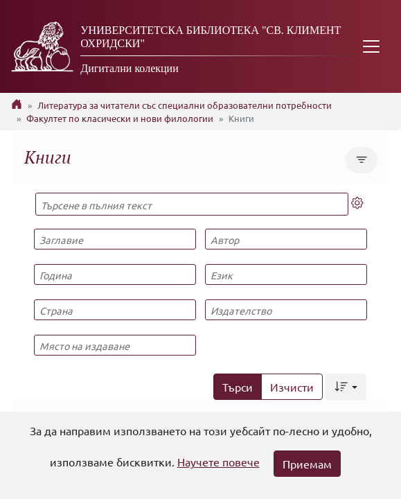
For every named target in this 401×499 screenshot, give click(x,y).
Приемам (307, 464)
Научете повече (218, 462)
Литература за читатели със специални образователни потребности (184, 105)
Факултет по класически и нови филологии (119, 118)
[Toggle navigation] (371, 46)
